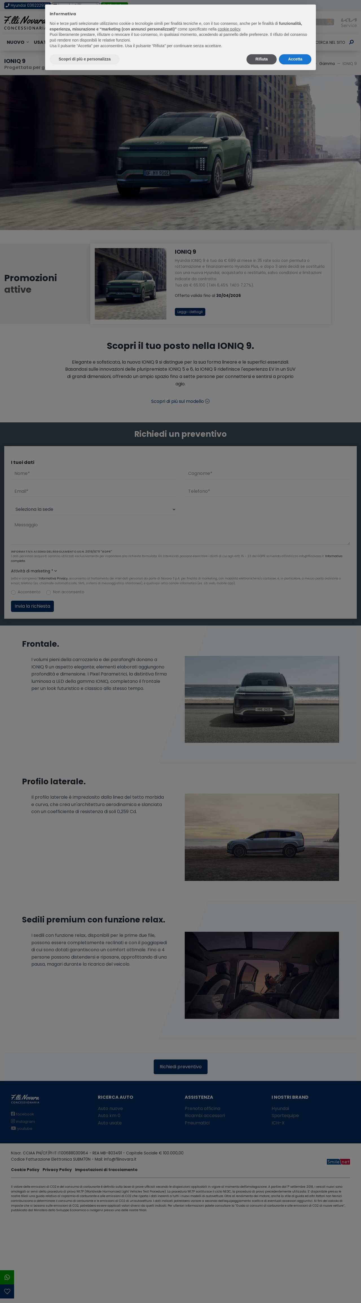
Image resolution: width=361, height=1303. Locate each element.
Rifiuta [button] (262, 59)
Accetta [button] (295, 59)
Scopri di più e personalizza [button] (85, 59)
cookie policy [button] (229, 29)
